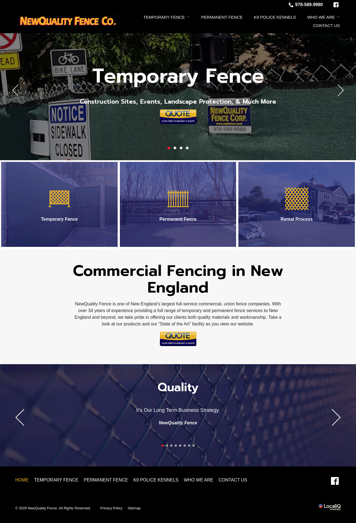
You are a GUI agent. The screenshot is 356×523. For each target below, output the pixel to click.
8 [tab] (193, 445)
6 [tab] (185, 445)
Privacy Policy (111, 508)
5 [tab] (180, 445)
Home (22, 480)
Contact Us (326, 25)
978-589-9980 (306, 4)
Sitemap (134, 508)
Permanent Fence (222, 17)
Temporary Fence (164, 17)
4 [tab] (187, 148)
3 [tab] (181, 148)
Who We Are (321, 17)
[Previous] (15, 90)
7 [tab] (189, 445)
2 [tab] (175, 148)
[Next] (340, 90)
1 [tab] (168, 148)
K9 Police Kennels (275, 17)
